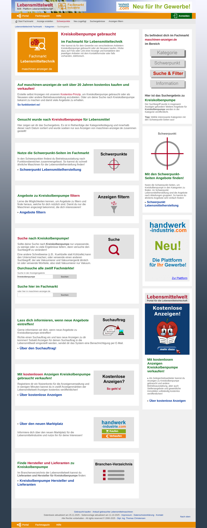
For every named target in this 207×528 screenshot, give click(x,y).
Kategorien (49, 27)
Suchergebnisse (97, 21)
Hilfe (58, 16)
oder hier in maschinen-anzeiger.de (33, 291)
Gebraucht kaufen (82, 512)
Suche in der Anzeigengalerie (31, 273)
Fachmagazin (42, 16)
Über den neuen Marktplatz (41, 424)
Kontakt (159, 515)
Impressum (126, 515)
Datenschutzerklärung (144, 515)
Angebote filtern (33, 212)
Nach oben (185, 516)
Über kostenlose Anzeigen (167, 400)
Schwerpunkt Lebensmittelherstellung (162, 203)
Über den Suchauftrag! (38, 348)
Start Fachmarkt (25, 21)
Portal (25, 16)
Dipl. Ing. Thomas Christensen (131, 518)
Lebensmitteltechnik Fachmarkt (28, 27)
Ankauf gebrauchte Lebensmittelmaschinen (113, 512)
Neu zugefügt (80, 21)
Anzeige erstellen (45, 21)
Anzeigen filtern (116, 21)
